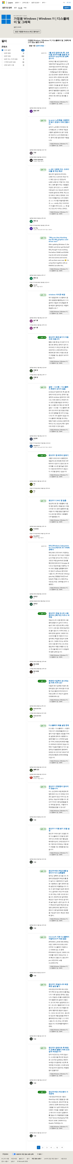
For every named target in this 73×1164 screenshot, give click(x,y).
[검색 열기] (64, 2)
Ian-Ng (35, 228)
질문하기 (67, 7)
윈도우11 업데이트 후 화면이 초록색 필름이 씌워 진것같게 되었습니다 (59, 1049)
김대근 (35, 596)
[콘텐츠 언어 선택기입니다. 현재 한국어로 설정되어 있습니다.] (5, 1154)
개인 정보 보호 (36, 1158)
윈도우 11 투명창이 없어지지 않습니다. (59, 787)
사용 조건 (64, 1158)
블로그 (21, 1158)
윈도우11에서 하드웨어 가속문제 (58, 1093)
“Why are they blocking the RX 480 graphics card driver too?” (58, 239)
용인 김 (35, 221)
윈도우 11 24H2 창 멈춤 (57, 500)
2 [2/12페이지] (42, 1147)
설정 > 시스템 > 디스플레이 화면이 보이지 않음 (58, 388)
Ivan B (35, 285)
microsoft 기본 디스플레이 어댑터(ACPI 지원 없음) (59, 938)
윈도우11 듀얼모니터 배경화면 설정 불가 (58, 985)
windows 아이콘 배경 (57, 294)
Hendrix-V (36, 445)
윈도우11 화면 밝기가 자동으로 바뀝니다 (59, 338)
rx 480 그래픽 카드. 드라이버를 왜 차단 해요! (59, 170)
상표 (12, 1161)
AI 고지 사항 (5, 1158)
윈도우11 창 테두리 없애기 (59, 455)
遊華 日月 (36, 769)
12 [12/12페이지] (57, 1147)
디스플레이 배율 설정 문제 (59, 725)
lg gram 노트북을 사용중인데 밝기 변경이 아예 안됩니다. (59, 122)
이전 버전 (14, 1158)
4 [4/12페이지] (51, 1147)
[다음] (62, 1147)
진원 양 (35, 370)
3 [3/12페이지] (46, 1147)
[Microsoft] (3, 2)
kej (34, 483)
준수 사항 (4, 1161)
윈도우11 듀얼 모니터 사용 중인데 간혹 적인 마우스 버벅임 (59, 615)
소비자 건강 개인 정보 (50, 1158)
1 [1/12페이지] (38, 1147)
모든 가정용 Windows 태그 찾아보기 (27, 32)
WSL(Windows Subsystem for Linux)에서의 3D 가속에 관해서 (59, 548)
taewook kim (37, 708)
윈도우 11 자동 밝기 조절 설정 (59, 829)
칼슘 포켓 (36, 110)
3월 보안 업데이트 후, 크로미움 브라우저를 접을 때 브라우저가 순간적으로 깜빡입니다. (59, 55)
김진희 (35, 438)
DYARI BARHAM (38, 160)
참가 (28, 1158)
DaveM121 (36, 536)
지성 (34, 152)
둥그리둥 (36, 664)
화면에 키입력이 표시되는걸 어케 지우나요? (58, 682)
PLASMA (36, 529)
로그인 (69, 2)
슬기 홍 (35, 320)
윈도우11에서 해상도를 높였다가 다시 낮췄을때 (58, 872)
